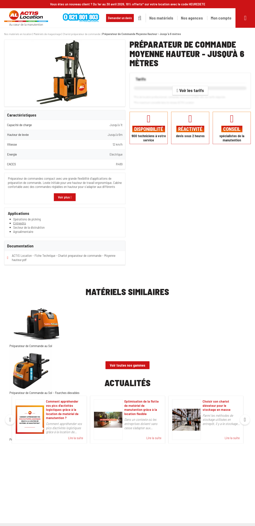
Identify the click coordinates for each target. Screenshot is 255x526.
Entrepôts (19, 223)
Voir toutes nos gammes (127, 365)
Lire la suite (75, 438)
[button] (139, 18)
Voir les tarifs (190, 90)
